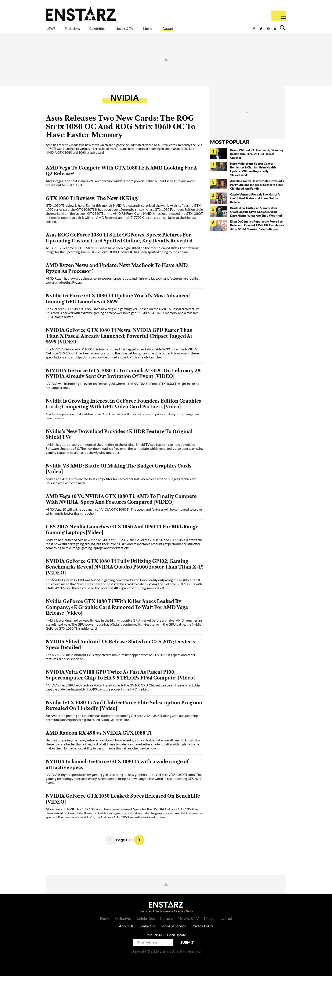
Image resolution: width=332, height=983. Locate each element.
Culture (166, 925)
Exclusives (82, 31)
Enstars (81, 14)
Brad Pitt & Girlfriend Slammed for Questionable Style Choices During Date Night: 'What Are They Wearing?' (256, 219)
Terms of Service (173, 933)
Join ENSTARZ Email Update (166, 942)
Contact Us (147, 933)
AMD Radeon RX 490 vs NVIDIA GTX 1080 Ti (99, 740)
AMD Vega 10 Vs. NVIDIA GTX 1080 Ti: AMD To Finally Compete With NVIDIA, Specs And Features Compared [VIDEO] (121, 507)
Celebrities (117, 31)
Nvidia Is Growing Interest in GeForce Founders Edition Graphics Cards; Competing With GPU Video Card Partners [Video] (123, 411)
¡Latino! (211, 31)
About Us (126, 933)
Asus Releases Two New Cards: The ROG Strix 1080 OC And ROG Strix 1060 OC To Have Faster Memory (121, 134)
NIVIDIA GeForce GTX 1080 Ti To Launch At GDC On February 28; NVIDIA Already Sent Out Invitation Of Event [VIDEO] (124, 381)
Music (185, 31)
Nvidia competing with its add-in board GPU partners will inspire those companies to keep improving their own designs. (122, 423)
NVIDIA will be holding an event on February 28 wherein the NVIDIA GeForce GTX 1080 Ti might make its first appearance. (122, 393)
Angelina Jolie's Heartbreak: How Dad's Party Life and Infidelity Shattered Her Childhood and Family (257, 192)
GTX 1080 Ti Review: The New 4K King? (92, 206)
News (104, 925)
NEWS (53, 31)
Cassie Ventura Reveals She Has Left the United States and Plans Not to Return (255, 205)
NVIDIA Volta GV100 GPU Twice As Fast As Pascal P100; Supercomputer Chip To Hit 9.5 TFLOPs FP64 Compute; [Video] (120, 682)
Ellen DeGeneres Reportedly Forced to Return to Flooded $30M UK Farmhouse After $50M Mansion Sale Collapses (257, 232)
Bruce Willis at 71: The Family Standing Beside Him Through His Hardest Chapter (257, 161)
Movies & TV (154, 31)
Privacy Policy (202, 933)
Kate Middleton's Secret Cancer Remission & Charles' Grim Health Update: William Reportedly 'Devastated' (253, 176)
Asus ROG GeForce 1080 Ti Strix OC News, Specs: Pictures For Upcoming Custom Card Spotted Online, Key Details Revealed (119, 245)
